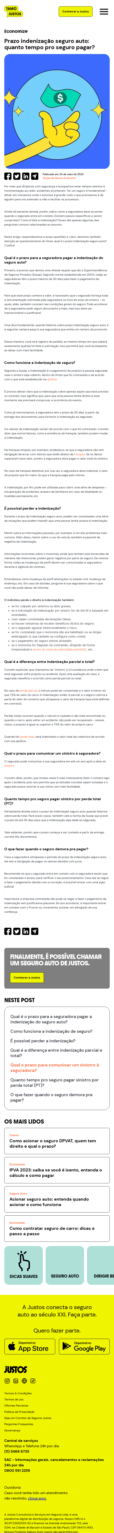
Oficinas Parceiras (16, 1405)
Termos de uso (13, 1399)
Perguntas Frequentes (18, 1424)
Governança (12, 1430)
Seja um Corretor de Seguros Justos (27, 1418)
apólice (52, 379)
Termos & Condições (18, 1393)
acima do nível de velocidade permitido (60, 649)
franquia (79, 454)
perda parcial (28, 690)
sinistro (9, 766)
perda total (27, 737)
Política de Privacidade (19, 1412)
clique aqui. (37, 1498)
